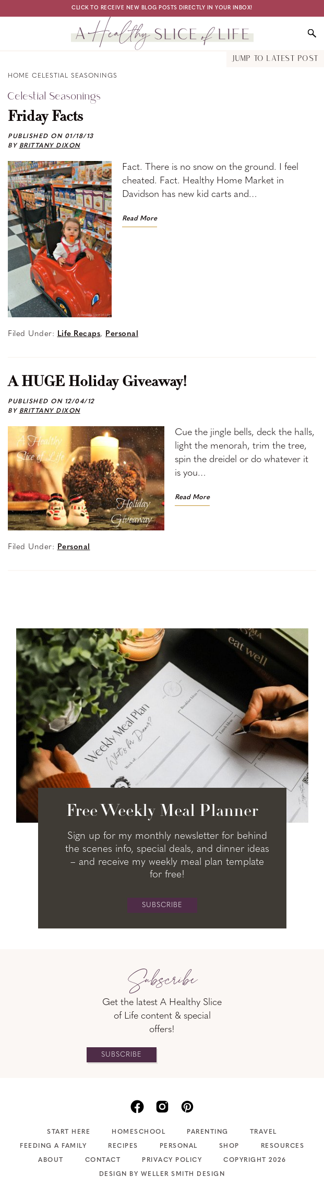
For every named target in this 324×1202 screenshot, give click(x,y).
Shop (229, 1146)
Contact (103, 1160)
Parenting (208, 1132)
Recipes (123, 1146)
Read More (139, 218)
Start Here (68, 1132)
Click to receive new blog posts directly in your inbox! (162, 8)
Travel (263, 1132)
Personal (121, 334)
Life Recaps (79, 334)
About (51, 1160)
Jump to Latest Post (275, 59)
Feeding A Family (53, 1146)
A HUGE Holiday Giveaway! (97, 382)
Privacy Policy (172, 1160)
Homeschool (138, 1132)
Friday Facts (45, 117)
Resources (283, 1146)
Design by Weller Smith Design (162, 1174)
